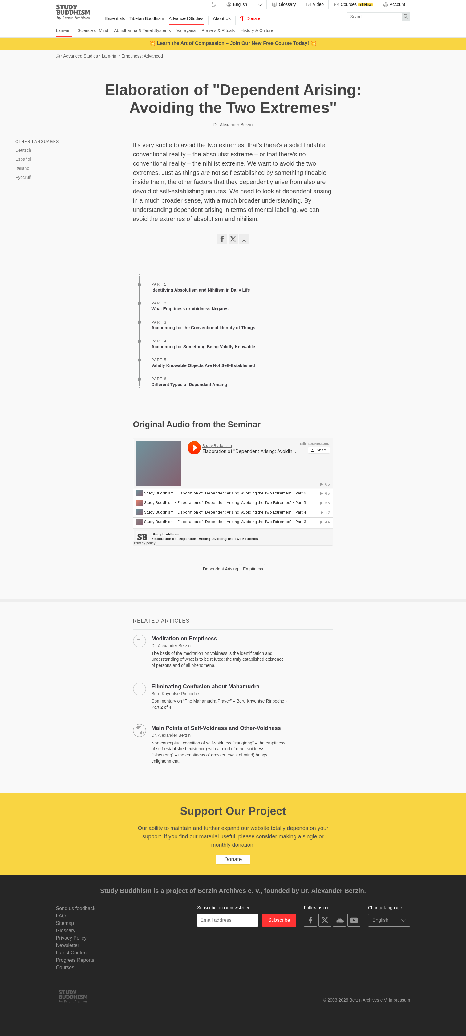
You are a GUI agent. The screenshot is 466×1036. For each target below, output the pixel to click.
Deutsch (23, 150)
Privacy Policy (71, 938)
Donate (250, 18)
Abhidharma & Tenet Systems (142, 30)
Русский (23, 177)
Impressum (399, 1000)
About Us (222, 18)
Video (315, 5)
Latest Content (72, 952)
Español (23, 159)
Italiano (22, 168)
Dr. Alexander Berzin (233, 124)
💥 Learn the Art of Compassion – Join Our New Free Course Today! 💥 (232, 43)
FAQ (61, 915)
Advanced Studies (186, 18)
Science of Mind (93, 30)
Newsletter (67, 945)
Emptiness (253, 568)
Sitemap (65, 923)
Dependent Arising (220, 568)
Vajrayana (186, 30)
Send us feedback (75, 908)
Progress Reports (75, 960)
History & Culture (257, 30)
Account (394, 5)
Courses (353, 5)
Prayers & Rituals (218, 30)
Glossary (283, 5)
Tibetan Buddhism (146, 18)
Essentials (115, 18)
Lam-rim (64, 30)
